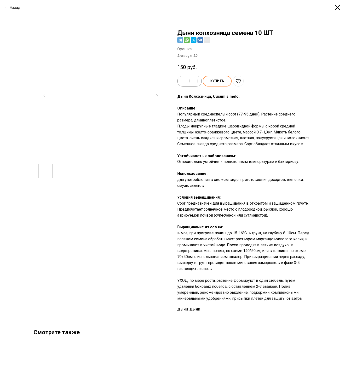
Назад (15, 7)
